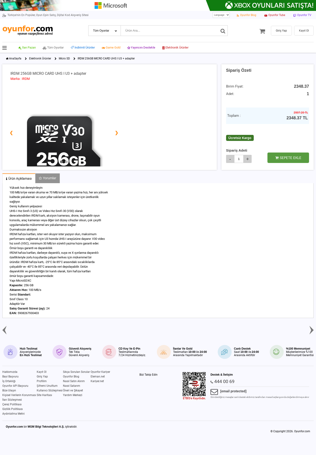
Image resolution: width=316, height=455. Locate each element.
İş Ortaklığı (9, 381)
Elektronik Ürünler (40, 58)
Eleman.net (98, 376)
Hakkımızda (9, 372)
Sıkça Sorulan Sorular (76, 372)
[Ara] (223, 30)
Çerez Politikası (12, 404)
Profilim (42, 381)
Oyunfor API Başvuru (15, 385)
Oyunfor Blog (71, 376)
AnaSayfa (15, 58)
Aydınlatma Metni (13, 413)
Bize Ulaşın (9, 390)
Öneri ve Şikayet (73, 390)
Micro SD (64, 58)
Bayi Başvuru (10, 376)
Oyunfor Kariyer (100, 372)
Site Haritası (44, 395)
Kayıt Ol (41, 372)
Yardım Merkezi (72, 395)
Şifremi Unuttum (47, 385)
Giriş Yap (42, 376)
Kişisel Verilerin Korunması (19, 395)
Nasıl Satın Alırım (74, 381)
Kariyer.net (97, 381)
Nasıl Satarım (71, 385)
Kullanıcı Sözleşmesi (50, 390)
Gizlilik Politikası (12, 409)
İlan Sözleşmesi (12, 399)
